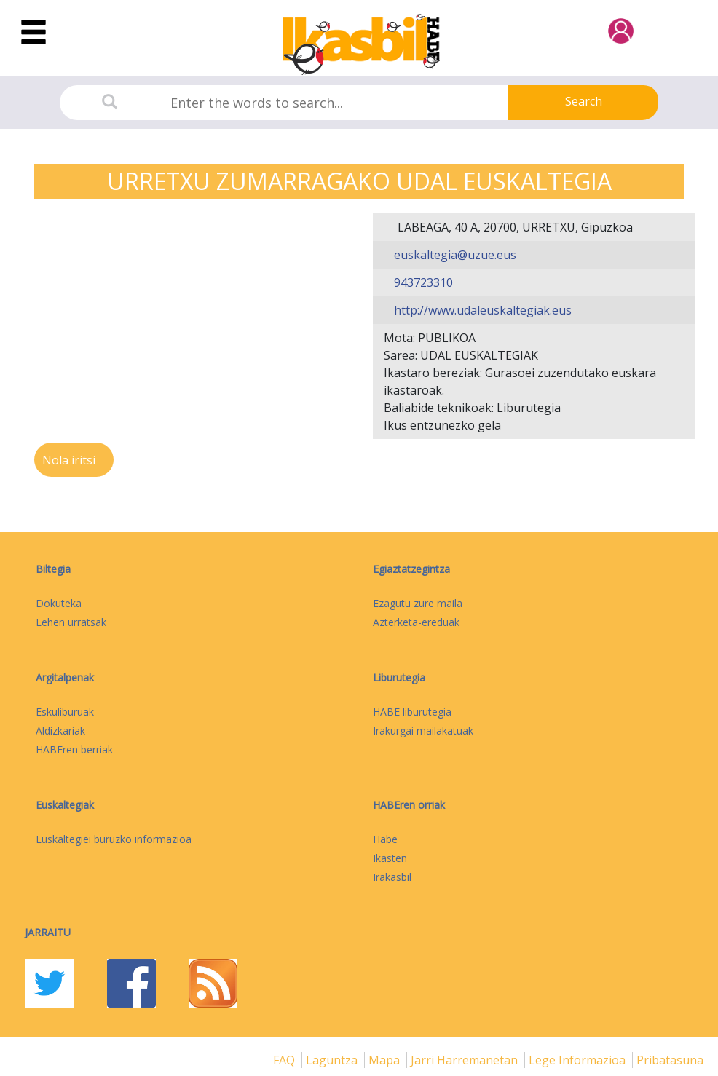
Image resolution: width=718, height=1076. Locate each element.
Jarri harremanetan (466, 1060)
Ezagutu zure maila (417, 603)
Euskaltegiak (65, 805)
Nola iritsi (70, 460)
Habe (385, 839)
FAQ (285, 1060)
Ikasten (390, 858)
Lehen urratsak (71, 622)
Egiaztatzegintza (411, 569)
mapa (385, 1060)
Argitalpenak (65, 677)
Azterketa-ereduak (416, 622)
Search (583, 101)
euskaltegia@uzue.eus (453, 255)
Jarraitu (48, 932)
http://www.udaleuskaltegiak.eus (481, 310)
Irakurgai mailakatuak (423, 730)
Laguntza (333, 1060)
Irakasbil (392, 877)
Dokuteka (59, 603)
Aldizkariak (60, 730)
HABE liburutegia (412, 712)
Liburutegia (399, 677)
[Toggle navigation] (33, 33)
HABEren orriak (409, 805)
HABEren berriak (74, 749)
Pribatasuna (669, 1060)
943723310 (422, 282)
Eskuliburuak (65, 712)
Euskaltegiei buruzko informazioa (114, 839)
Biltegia (53, 569)
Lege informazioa (578, 1060)
